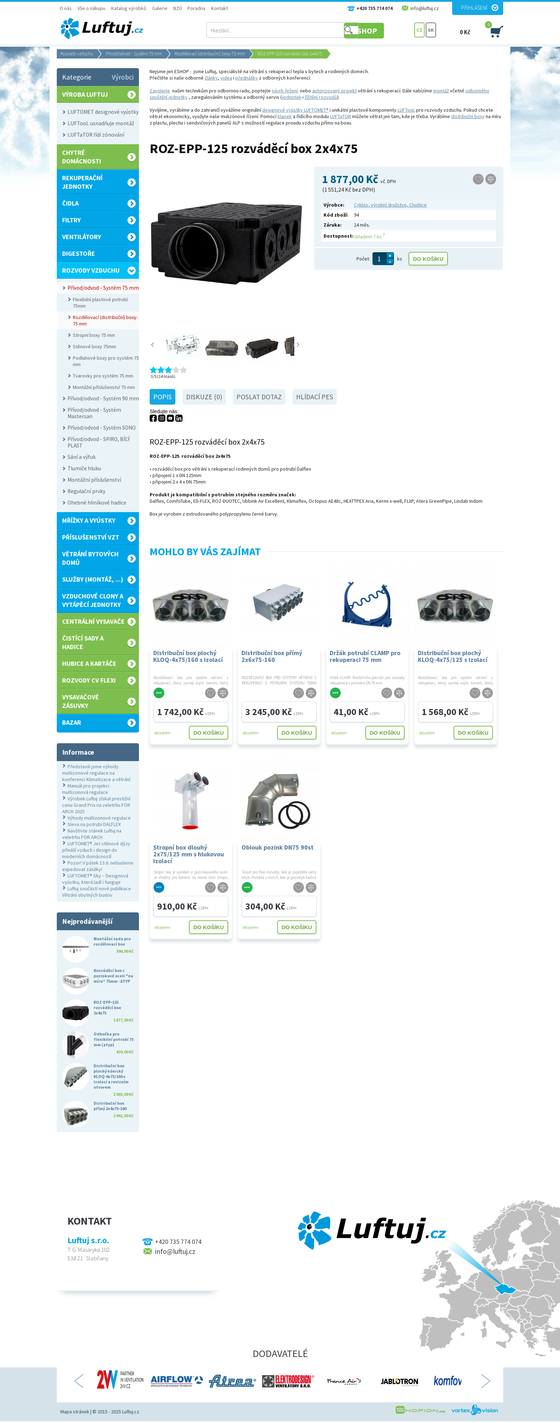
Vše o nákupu (91, 8)
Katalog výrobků (128, 8)
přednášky (246, 78)
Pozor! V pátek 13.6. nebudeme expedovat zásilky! (98, 866)
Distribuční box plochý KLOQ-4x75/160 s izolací (188, 656)
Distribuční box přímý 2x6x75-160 (271, 656)
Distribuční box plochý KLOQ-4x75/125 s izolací (453, 656)
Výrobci (123, 77)
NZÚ (177, 8)
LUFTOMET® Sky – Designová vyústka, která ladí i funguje (95, 878)
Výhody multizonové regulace (99, 818)
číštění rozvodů (321, 97)
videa (226, 78)
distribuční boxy (468, 116)
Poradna (196, 8)
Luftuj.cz (130, 1411)
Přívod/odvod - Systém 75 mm (134, 54)
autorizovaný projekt (334, 90)
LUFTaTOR (340, 116)
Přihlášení (474, 7)
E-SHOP (387, 30)
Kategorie (76, 77)
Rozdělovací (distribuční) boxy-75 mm (210, 54)
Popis (162, 397)
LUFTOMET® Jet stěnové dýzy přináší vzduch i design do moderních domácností (96, 850)
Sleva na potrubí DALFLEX (94, 824)
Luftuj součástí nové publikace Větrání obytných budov (96, 891)
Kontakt (219, 8)
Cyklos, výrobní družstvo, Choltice (390, 205)
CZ (419, 30)
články (211, 78)
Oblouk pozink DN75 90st (277, 847)
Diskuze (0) (204, 397)
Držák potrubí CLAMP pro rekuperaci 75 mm (365, 656)
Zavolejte (160, 90)
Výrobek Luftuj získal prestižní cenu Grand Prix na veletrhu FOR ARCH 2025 (96, 805)
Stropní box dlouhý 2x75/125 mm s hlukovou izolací (188, 853)
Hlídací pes (314, 397)
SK (431, 30)
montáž (441, 90)
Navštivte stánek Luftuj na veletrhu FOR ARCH (91, 833)
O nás (66, 8)
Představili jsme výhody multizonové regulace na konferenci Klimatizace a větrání (96, 773)
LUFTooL (406, 110)
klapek (285, 116)
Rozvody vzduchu (76, 54)
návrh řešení (285, 90)
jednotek (291, 97)
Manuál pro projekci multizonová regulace (85, 789)
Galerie (160, 8)
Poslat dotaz (259, 397)
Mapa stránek (74, 1411)
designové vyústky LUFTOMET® (295, 110)
